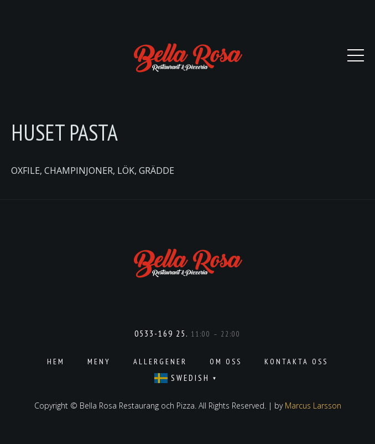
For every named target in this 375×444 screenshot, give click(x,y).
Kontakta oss (296, 361)
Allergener (160, 361)
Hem (56, 361)
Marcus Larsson (313, 405)
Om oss (226, 361)
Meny (99, 361)
